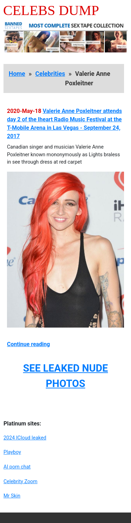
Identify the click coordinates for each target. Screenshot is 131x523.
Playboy (12, 452)
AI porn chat (17, 467)
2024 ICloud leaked (24, 438)
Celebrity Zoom (20, 482)
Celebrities (50, 73)
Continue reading (28, 344)
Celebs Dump (51, 10)
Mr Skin (11, 496)
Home (17, 73)
